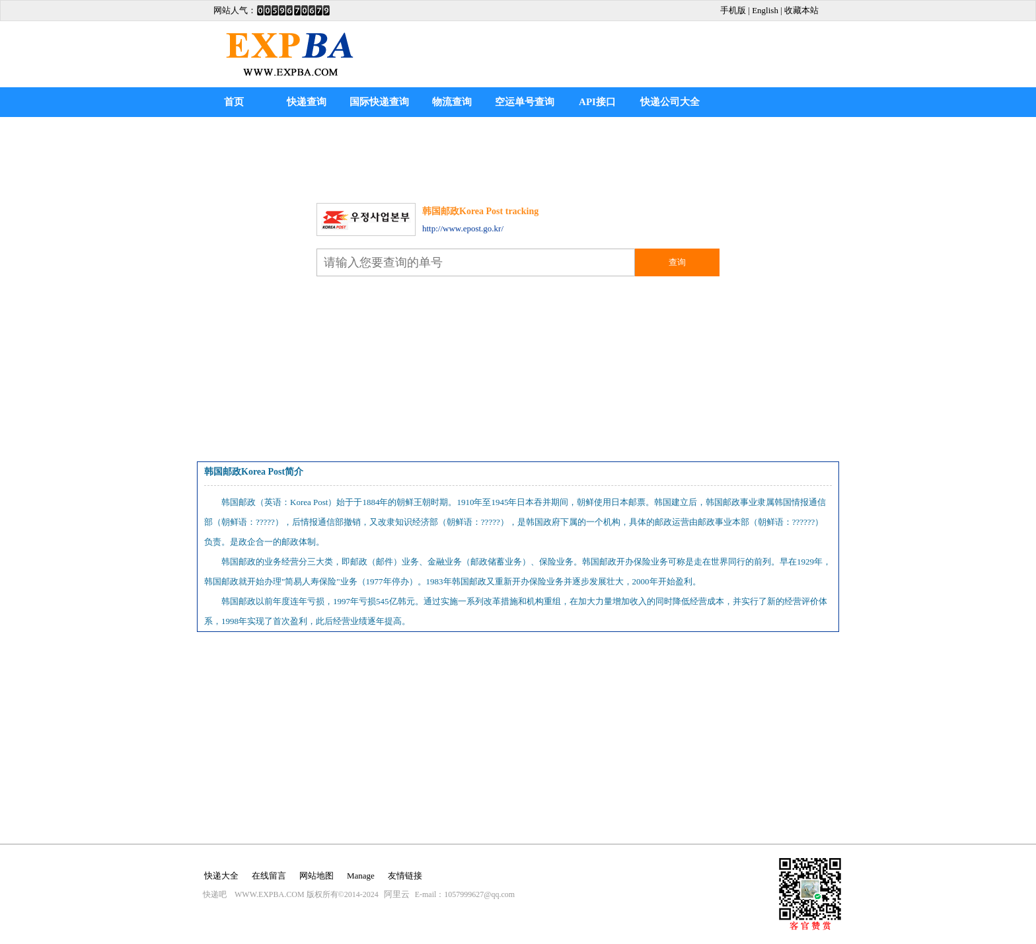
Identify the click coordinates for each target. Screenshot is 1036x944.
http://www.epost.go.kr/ (462, 228)
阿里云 (397, 894)
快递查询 (306, 102)
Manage (361, 876)
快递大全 (221, 876)
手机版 (733, 10)
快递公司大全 (670, 102)
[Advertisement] (518, 156)
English (765, 10)
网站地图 (316, 876)
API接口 (597, 102)
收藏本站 (801, 10)
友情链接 (405, 876)
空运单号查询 (524, 102)
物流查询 (452, 102)
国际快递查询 (379, 102)
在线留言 (269, 876)
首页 (234, 102)
